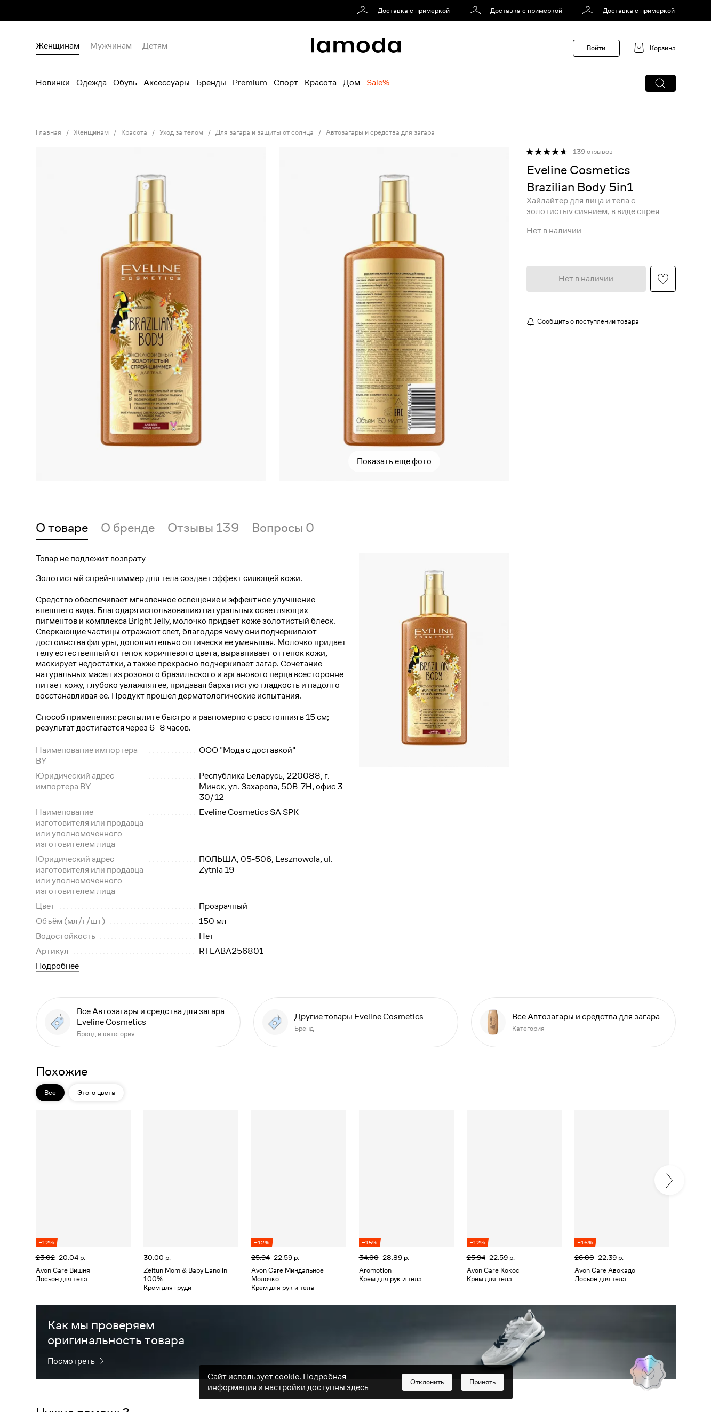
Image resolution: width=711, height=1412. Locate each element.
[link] (405, 10)
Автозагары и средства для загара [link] (380, 132)
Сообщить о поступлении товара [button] (588, 321)
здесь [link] (358, 1387)
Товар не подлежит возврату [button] (91, 558)
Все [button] (50, 1092)
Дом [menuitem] (351, 82)
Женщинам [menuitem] (57, 46)
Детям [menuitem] (154, 46)
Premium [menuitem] (250, 82)
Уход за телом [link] (181, 132)
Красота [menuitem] (321, 82)
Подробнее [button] (57, 966)
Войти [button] (596, 47)
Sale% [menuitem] (377, 82)
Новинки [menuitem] (53, 82)
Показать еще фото (394, 461)
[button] (660, 83)
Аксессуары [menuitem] (166, 82)
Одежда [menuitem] (91, 82)
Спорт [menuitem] (286, 82)
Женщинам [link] (91, 132)
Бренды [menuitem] (211, 82)
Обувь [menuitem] (125, 82)
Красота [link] (134, 132)
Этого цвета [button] (96, 1092)
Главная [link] (48, 132)
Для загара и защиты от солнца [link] (264, 132)
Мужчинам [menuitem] (111, 46)
